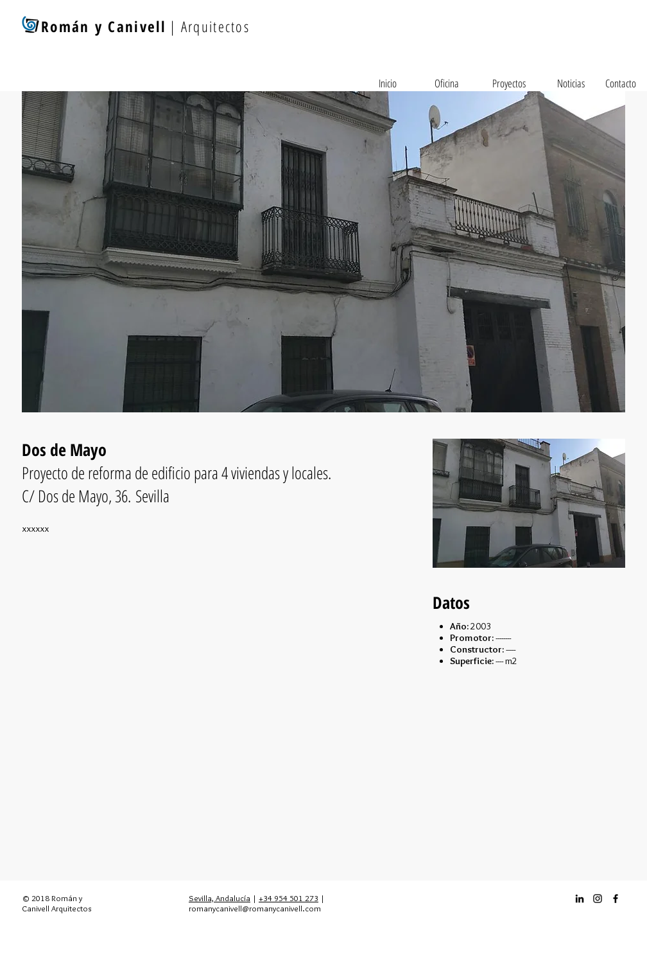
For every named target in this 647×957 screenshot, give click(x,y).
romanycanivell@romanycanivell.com (255, 908)
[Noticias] (570, 83)
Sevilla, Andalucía (219, 898)
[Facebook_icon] (615, 898)
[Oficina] (446, 83)
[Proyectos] (509, 83)
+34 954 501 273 (288, 898)
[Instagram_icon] (597, 898)
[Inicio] (387, 83)
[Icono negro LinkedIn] (579, 898)
